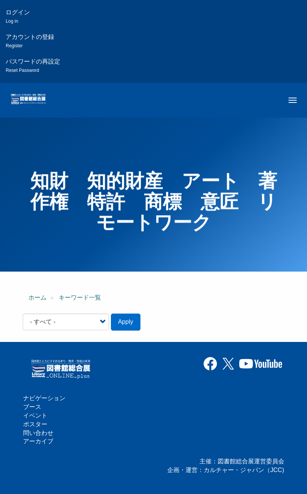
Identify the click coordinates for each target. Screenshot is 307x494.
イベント (35, 415)
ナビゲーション (44, 398)
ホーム (37, 297)
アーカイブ (38, 441)
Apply (125, 321)
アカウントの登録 (30, 41)
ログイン (18, 16)
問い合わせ (38, 433)
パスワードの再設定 (33, 65)
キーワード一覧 (80, 297)
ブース (32, 407)
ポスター (35, 424)
